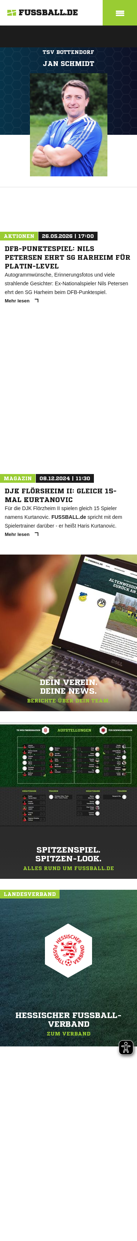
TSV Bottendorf (68, 52)
